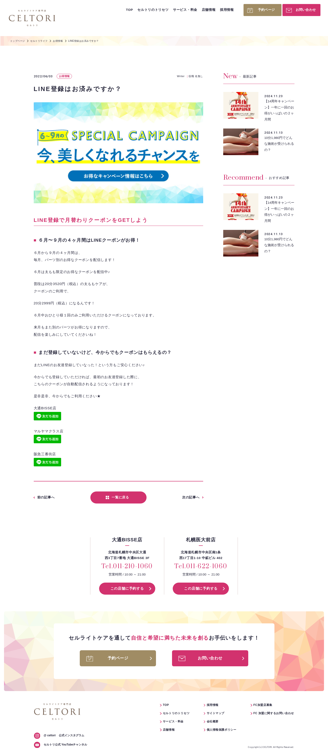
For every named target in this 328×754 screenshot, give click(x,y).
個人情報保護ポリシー (221, 729)
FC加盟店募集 (262, 705)
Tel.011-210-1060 (127, 566)
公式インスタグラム (64, 735)
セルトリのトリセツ (152, 10)
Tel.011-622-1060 (200, 566)
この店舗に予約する (127, 588)
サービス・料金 (185, 10)
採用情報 (227, 10)
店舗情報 (209, 10)
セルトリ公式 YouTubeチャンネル (65, 744)
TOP (129, 10)
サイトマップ (216, 713)
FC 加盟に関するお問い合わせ (273, 713)
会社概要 (213, 721)
